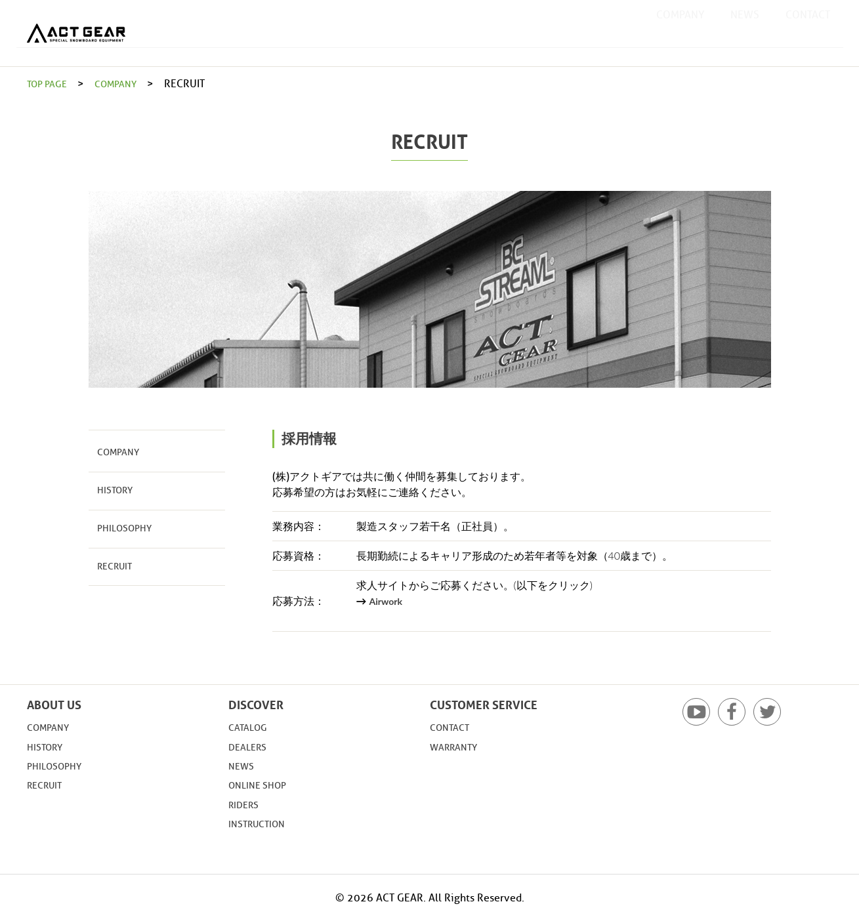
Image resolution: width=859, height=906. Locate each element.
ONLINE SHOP (261, 785)
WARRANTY (457, 747)
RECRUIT (111, 560)
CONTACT (808, 32)
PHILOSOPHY (119, 524)
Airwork (388, 600)
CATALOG (250, 727)
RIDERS (245, 804)
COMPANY (680, 32)
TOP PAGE (50, 83)
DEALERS (250, 747)
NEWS (744, 32)
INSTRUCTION (260, 823)
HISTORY (112, 488)
